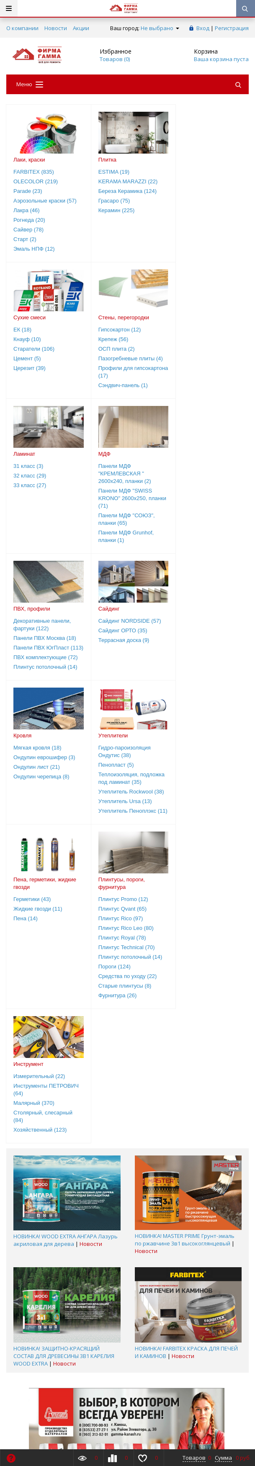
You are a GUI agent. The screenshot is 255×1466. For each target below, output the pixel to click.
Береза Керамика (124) (123, 191)
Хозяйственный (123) (40, 857)
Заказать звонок (33, 1325)
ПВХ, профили (31, 472)
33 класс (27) (110, 349)
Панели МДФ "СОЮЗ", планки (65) (202, 383)
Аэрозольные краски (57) (45, 201)
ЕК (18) (183, 172)
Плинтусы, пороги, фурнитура (197, 610)
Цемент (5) (188, 201)
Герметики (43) (112, 626)
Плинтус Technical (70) (202, 674)
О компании (22, 28)
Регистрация (232, 28)
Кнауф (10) (188, 181)
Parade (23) (27, 191)
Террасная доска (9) (119, 504)
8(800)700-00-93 (28, 1334)
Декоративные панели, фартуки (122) (42, 488)
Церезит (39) (190, 210)
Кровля (183, 472)
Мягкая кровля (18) (198, 484)
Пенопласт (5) (31, 636)
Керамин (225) (112, 210)
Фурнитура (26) (193, 722)
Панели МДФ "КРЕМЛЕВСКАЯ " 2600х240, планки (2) (200, 337)
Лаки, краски (29, 160)
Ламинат (105, 317)
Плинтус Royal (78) (198, 665)
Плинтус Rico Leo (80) (201, 655)
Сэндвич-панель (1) (38, 385)
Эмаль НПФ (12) (34, 249)
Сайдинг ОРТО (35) (118, 494)
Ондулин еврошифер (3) (205, 494)
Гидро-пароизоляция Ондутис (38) (39, 622)
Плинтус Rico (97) (196, 645)
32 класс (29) (110, 339)
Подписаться (188, 1409)
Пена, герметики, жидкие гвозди (125, 610)
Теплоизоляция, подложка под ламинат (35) (42, 653)
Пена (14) (106, 645)
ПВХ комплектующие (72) (45, 528)
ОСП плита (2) (31, 349)
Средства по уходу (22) (203, 703)
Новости (55, 28)
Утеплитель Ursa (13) (40, 680)
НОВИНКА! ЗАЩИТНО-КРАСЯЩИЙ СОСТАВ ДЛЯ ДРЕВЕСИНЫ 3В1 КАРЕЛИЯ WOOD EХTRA (63, 1083)
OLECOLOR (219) (35, 181)
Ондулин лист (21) (197, 504)
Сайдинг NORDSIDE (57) (125, 484)
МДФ (180, 317)
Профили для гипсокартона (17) (35, 372)
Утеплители (28, 606)
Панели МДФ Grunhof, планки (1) (201, 400)
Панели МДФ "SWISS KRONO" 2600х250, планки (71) (201, 361)
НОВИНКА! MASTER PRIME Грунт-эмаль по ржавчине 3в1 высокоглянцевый (184, 966)
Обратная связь (153, 1325)
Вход (202, 28)
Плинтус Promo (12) (199, 626)
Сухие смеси (190, 160)
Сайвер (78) (28, 229)
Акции (81, 28)
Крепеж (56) (28, 339)
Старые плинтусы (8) (200, 713)
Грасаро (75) (110, 201)
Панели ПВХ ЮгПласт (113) (41, 515)
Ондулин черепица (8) (202, 513)
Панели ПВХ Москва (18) (44, 501)
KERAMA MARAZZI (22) (123, 181)
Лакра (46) (26, 210)
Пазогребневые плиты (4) (45, 358)
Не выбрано (160, 28)
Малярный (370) (33, 830)
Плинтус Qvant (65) (198, 636)
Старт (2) (24, 239)
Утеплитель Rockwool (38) (46, 670)
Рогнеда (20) (29, 220)
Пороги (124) (190, 694)
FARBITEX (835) (33, 172)
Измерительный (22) (39, 803)
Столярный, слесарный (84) (42, 843)
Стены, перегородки (38, 317)
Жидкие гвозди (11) (118, 636)
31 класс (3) (109, 329)
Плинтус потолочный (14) (45, 538)
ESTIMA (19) (109, 172)
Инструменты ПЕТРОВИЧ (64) (46, 817)
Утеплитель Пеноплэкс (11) (42, 693)
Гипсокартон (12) (34, 329)
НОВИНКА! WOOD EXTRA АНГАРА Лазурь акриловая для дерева (65, 967)
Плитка (103, 160)
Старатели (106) (194, 191)
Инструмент (28, 791)
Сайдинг (104, 472)
